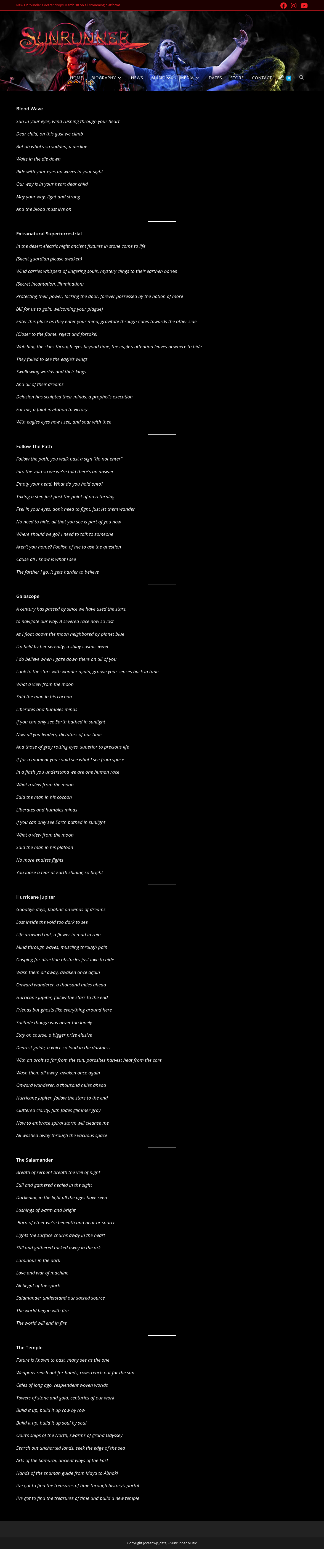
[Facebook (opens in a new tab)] (284, 5)
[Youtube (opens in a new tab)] (303, 5)
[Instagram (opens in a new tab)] (294, 5)
